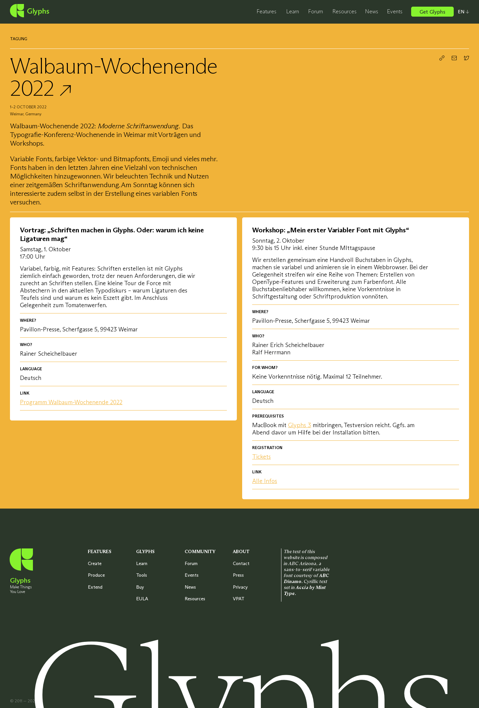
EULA (142, 599)
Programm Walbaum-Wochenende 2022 (71, 402)
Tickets (261, 456)
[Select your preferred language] (461, 11)
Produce (96, 575)
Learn (292, 11)
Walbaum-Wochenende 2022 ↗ (113, 77)
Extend (95, 587)
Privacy (240, 587)
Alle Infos (264, 481)
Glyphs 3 (299, 425)
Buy (140, 587)
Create (94, 563)
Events (394, 11)
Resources (344, 11)
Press (238, 575)
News (371, 11)
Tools (141, 575)
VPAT (238, 599)
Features (266, 11)
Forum (315, 11)
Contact (241, 563)
